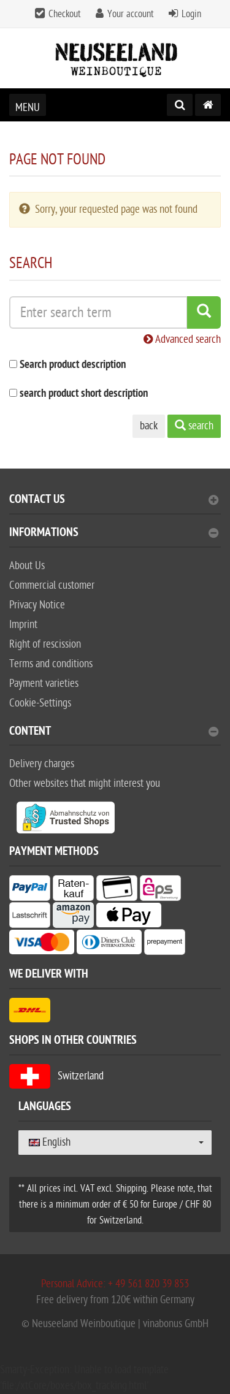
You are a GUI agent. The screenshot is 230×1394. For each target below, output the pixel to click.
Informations (113, 533)
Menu (27, 107)
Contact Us (113, 500)
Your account (130, 14)
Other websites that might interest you (84, 783)
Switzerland (56, 1076)
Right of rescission (45, 644)
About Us (27, 565)
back (149, 425)
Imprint (23, 624)
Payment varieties (44, 683)
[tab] (115, 504)
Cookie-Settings (40, 703)
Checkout (64, 14)
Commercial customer (51, 585)
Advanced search (182, 339)
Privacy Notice (37, 605)
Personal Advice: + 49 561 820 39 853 (115, 1283)
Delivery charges (41, 763)
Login (191, 14)
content (113, 732)
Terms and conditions (51, 663)
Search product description (73, 365)
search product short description (84, 394)
